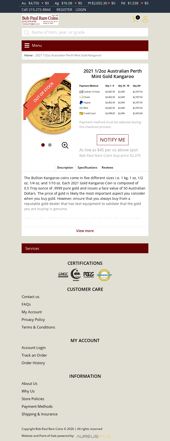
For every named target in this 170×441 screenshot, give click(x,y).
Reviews (107, 167)
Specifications (87, 167)
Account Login (34, 347)
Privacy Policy (33, 319)
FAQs (26, 304)
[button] (43, 145)
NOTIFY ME (112, 139)
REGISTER (64, 9)
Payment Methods (37, 406)
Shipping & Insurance (39, 413)
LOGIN (81, 9)
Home (28, 55)
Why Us (28, 391)
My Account (32, 311)
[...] (85, 32)
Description (65, 167)
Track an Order (34, 355)
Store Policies (33, 398)
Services (32, 248)
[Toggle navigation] (32, 45)
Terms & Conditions (38, 327)
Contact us (30, 296)
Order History (33, 362)
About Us (29, 383)
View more (85, 230)
